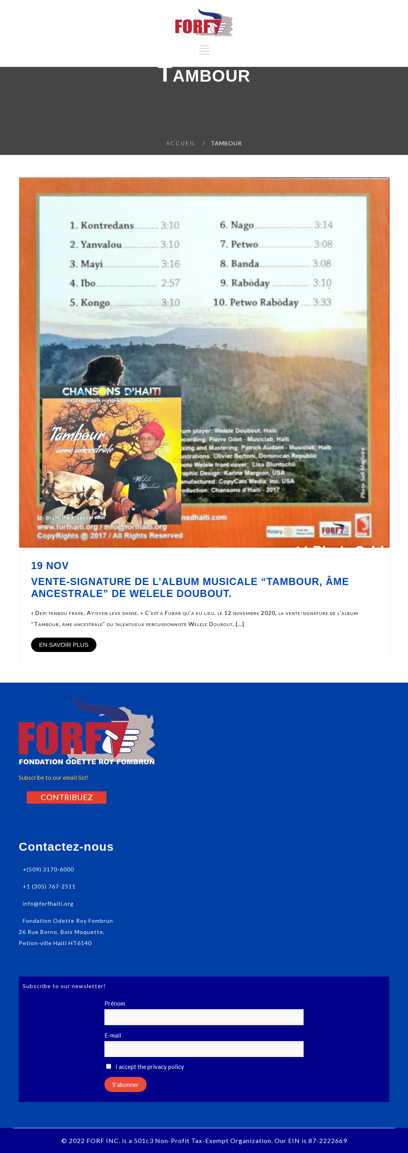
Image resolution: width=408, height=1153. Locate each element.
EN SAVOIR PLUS (63, 644)
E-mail (112, 1035)
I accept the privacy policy (145, 1066)
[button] (67, 797)
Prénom (114, 1003)
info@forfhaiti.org (48, 903)
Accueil (181, 143)
